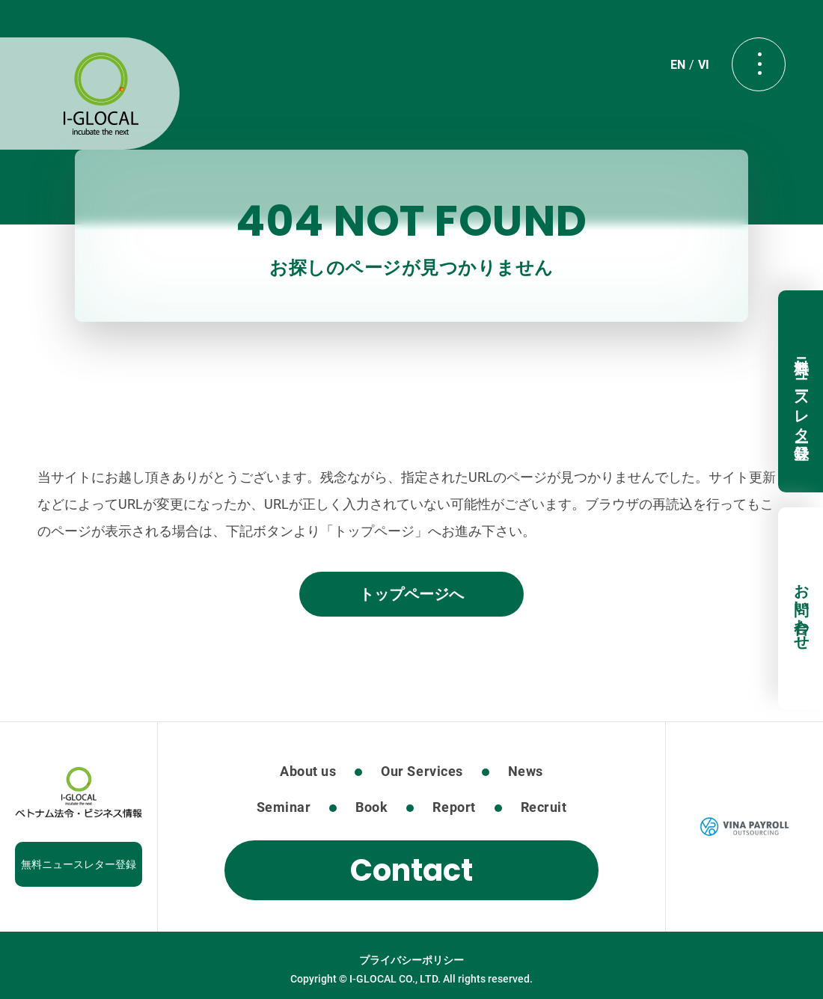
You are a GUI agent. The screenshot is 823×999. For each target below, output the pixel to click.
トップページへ (411, 594)
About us (308, 771)
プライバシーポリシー (411, 960)
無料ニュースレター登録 (801, 391)
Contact (411, 870)
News (525, 771)
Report (453, 807)
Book (371, 807)
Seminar (284, 807)
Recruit (544, 807)
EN (677, 65)
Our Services (421, 771)
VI (703, 65)
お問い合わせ (801, 608)
